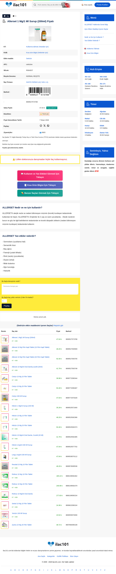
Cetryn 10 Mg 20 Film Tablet (22, 386)
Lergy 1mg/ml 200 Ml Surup (21, 455)
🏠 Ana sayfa (86, 5)
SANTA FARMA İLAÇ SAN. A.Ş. (37, 82)
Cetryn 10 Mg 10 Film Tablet (22, 376)
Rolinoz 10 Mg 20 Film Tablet (22, 484)
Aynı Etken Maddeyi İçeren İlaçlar (96, 29)
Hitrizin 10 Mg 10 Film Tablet (22, 416)
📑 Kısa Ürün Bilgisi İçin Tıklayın (40, 185)
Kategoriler (51, 556)
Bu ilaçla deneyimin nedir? (11, 281)
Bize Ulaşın (74, 556)
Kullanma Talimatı (92, 49)
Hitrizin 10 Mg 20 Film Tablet (22, 425)
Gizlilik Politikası (62, 556)
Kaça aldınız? (51, 108)
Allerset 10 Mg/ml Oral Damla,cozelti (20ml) (27, 367)
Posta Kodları (102, 5)
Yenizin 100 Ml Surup (19, 513)
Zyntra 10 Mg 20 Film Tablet (21, 525)
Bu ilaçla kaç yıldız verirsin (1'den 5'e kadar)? (17, 297)
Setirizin (29, 58)
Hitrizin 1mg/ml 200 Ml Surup (22, 445)
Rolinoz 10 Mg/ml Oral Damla (22, 494)
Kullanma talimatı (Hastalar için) (37, 47)
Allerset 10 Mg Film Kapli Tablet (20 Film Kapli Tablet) (30, 357)
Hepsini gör (58, 325)
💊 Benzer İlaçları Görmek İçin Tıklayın (40, 193)
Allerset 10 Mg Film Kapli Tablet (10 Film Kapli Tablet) (30, 347)
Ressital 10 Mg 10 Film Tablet (22, 464)
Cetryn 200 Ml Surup (19, 396)
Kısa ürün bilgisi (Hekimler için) (37, 53)
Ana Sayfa (41, 556)
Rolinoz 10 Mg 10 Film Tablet (22, 474)
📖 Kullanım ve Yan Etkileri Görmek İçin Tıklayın (40, 175)
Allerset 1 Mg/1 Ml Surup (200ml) (23, 337)
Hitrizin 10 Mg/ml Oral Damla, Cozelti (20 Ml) (27, 435)
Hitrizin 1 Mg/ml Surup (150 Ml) (23, 406)
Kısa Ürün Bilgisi (91, 53)
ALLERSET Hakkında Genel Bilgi (96, 24)
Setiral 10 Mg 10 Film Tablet (21, 503)
